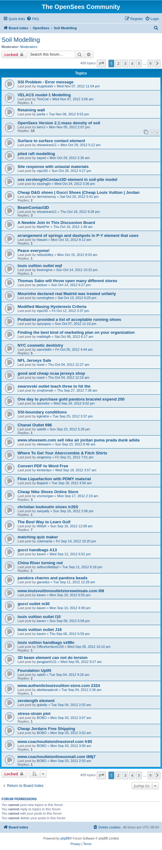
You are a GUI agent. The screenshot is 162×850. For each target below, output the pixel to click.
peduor (42, 285)
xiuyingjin (44, 184)
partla (41, 114)
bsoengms (44, 270)
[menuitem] (32, 18)
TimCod (42, 99)
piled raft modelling (36, 153)
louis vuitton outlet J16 (40, 629)
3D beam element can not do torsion (52, 657)
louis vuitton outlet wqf (40, 265)
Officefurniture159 (50, 646)
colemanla (44, 541)
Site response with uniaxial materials (53, 166)
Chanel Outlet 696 (35, 425)
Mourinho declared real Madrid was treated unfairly (67, 293)
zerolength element (36, 700)
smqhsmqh (45, 390)
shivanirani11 (47, 145)
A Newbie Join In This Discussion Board (56, 222)
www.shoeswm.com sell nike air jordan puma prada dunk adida (79, 440)
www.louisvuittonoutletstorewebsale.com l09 (61, 591)
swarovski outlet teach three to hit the (54, 386)
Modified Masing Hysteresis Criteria (52, 306)
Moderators (29, 47)
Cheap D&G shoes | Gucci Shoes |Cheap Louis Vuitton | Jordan (79, 192)
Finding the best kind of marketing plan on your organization (76, 332)
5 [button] (139, 63)
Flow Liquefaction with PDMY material (54, 479)
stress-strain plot (34, 713)
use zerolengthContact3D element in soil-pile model (67, 179)
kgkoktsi (43, 416)
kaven (41, 554)
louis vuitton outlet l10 (39, 616)
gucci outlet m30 (34, 603)
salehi (41, 674)
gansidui (43, 582)
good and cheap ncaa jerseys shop (51, 373)
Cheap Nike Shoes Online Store (48, 491)
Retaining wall (31, 110)
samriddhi (44, 349)
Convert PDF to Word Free (43, 466)
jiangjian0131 (47, 662)
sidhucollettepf (47, 567)
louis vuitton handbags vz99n (46, 642)
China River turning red (40, 563)
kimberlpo (44, 470)
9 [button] (150, 63)
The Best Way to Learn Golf (44, 522)
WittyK (42, 526)
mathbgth (44, 336)
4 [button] (132, 63)
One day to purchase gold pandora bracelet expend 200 (71, 399)
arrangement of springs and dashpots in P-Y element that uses (78, 235)
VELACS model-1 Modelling (44, 95)
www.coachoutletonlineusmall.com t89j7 (56, 756)
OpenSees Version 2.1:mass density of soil (59, 123)
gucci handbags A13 (37, 550)
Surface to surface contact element (51, 140)
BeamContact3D (33, 207)
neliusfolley (45, 255)
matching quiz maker (38, 537)
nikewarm (44, 444)
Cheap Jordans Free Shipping (46, 728)
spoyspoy (44, 323)
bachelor (43, 403)
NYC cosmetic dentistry (40, 345)
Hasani (42, 239)
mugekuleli (45, 86)
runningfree (45, 298)
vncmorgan (45, 496)
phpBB (65, 838)
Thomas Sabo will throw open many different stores (67, 280)
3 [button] (125, 63)
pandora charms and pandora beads (52, 578)
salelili (41, 429)
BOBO (42, 718)
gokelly (42, 705)
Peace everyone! (34, 250)
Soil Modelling (21, 39)
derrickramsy (46, 196)
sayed (41, 158)
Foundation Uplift (34, 670)
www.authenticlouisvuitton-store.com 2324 (59, 685)
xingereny (44, 457)
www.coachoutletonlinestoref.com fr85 (55, 741)
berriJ (41, 127)
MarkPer (43, 227)
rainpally (43, 511)
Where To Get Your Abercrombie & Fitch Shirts (62, 453)
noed (40, 364)
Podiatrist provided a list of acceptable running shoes (69, 319)
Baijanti (42, 483)
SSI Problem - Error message (46, 82)
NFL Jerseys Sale (34, 360)
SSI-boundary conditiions (42, 412)
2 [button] (118, 63)
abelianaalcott (47, 690)
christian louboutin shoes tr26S (48, 507)
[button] (101, 63)
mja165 (42, 171)
